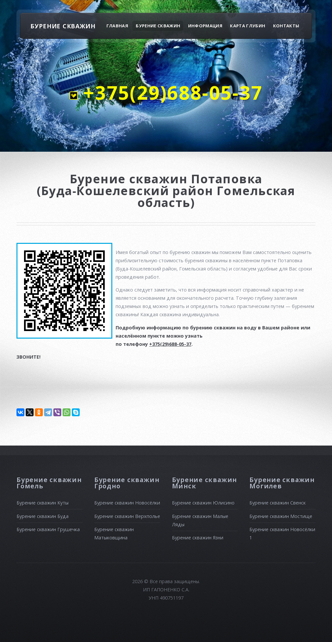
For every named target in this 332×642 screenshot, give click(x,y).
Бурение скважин (158, 26)
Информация (205, 26)
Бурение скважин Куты (42, 503)
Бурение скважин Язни (197, 537)
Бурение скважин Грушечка (48, 529)
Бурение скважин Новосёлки (127, 503)
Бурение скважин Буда (42, 516)
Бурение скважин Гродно (126, 482)
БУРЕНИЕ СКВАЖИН (63, 26)
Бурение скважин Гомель (49, 482)
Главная (117, 26)
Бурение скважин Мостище (280, 516)
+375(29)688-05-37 (170, 92)
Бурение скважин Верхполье (127, 516)
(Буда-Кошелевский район (127, 190)
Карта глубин (247, 26)
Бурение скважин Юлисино (203, 503)
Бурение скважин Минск (204, 482)
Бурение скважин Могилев (282, 482)
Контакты (286, 26)
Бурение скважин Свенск (277, 503)
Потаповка (227, 179)
